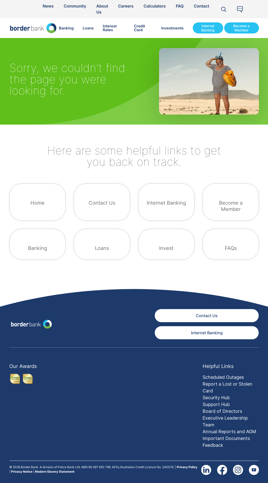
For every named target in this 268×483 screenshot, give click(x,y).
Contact (201, 6)
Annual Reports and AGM (229, 431)
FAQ (180, 6)
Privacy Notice (21, 471)
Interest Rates (110, 28)
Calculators (155, 6)
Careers (126, 6)
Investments (172, 28)
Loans (88, 28)
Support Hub (216, 404)
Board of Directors (222, 411)
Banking (66, 28)
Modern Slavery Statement (54, 471)
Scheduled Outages (223, 377)
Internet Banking (208, 28)
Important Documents (226, 438)
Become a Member (241, 28)
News (48, 6)
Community (75, 6)
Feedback (213, 445)
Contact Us (207, 315)
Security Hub (216, 397)
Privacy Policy (187, 467)
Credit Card (139, 28)
